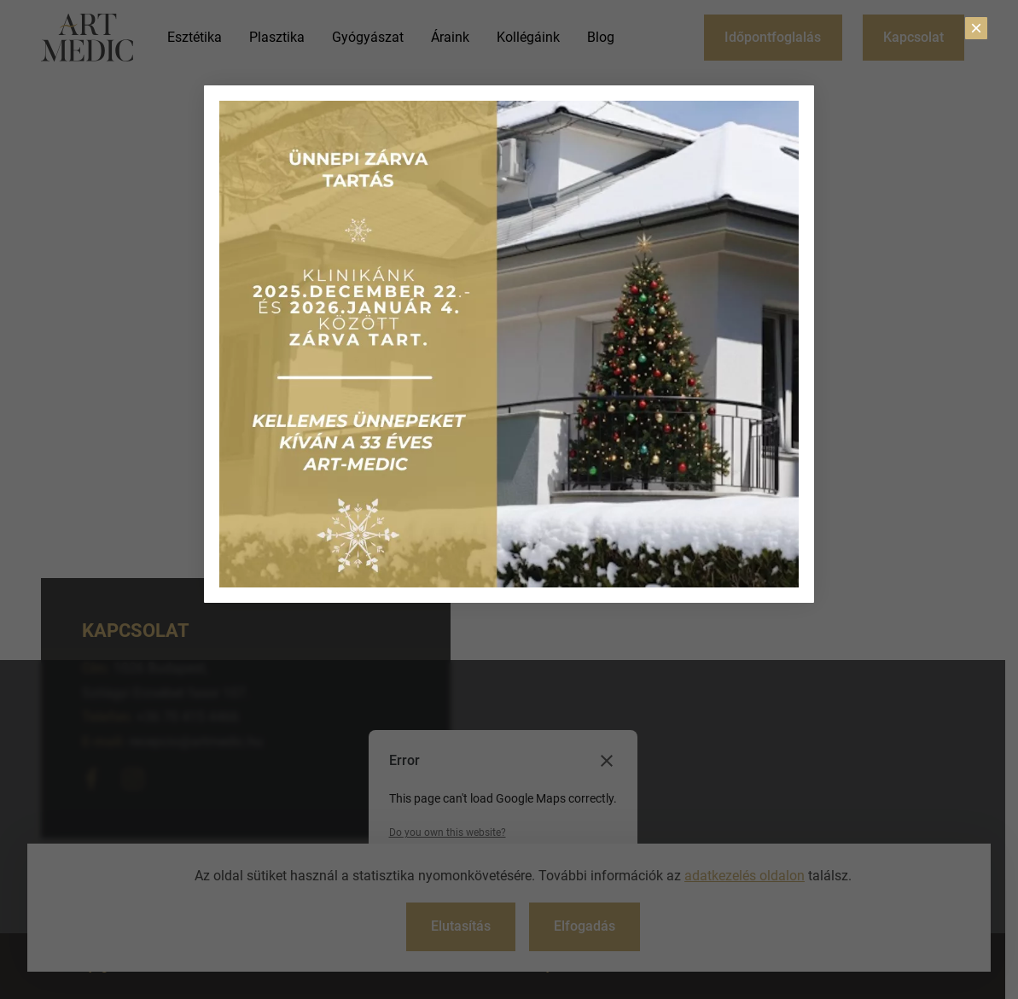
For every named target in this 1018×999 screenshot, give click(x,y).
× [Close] (976, 28)
